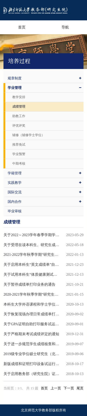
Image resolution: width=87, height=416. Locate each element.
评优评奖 (18, 125)
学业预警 (18, 154)
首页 (22, 27)
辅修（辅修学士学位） (28, 135)
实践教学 (44, 182)
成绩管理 (18, 106)
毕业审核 (15, 211)
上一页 (56, 388)
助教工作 (18, 116)
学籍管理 (44, 173)
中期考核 (18, 163)
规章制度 (44, 78)
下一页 (69, 388)
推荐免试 (18, 144)
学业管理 (44, 87)
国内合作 (44, 201)
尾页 (80, 388)
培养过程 (19, 61)
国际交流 (44, 192)
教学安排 (18, 97)
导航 (65, 27)
